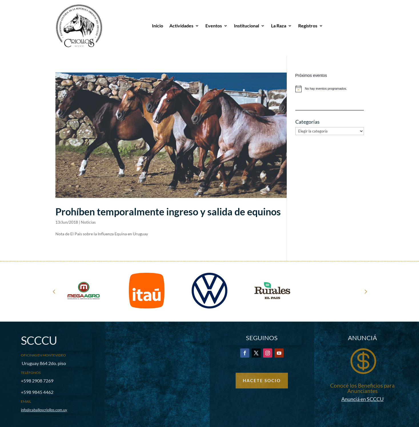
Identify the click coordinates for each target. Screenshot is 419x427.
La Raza (278, 25)
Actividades (181, 25)
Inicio (157, 25)
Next (365, 291)
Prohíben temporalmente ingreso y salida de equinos (168, 211)
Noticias (88, 222)
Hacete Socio (262, 380)
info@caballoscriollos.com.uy (44, 410)
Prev (54, 291)
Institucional (246, 25)
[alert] (329, 88)
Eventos (213, 25)
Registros (307, 25)
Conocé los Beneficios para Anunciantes (362, 388)
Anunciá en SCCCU (362, 399)
